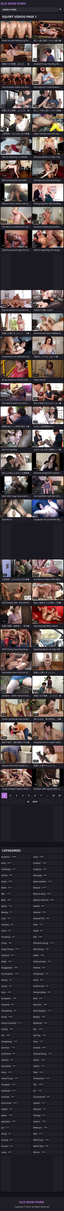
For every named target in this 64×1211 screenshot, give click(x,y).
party (38, 980)
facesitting (9, 1011)
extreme (8, 1004)
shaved (40, 1047)
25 (60, 795)
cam (6, 918)
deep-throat (10, 949)
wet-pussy (41, 1140)
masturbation (43, 881)
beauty (7, 912)
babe (6, 887)
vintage (39, 1115)
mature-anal (42, 894)
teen (38, 1072)
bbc (6, 894)
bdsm (7, 906)
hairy (7, 1072)
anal (6, 863)
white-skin (41, 1146)
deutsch (8, 955)
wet (38, 1134)
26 (28, 801)
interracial (9, 1103)
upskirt (39, 1103)
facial (7, 1017)
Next (35, 801)
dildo (7, 961)
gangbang (9, 1041)
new (38, 924)
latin (38, 857)
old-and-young (43, 943)
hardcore (9, 1091)
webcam (40, 1127)
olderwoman (42, 961)
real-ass (40, 1004)
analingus (8, 869)
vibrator (39, 1109)
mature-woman (44, 900)
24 (53, 795)
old (38, 937)
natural (40, 912)
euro (6, 992)
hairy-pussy (10, 1078)
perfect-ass (41, 986)
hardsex (8, 1097)
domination (10, 974)
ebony (7, 980)
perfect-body (42, 992)
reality (39, 1017)
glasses (7, 1060)
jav (5, 1127)
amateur (9, 857)
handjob (8, 1084)
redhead (40, 1023)
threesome (41, 1078)
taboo (39, 1060)
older (39, 955)
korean (7, 1146)
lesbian (40, 863)
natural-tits (42, 918)
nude (38, 931)
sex (38, 1029)
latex (6, 1152)
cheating (8, 937)
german (8, 1047)
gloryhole (8, 1066)
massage (40, 875)
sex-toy (40, 1035)
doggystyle (9, 967)
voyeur (39, 1121)
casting (7, 924)
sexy (38, 1041)
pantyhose (41, 974)
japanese (8, 1121)
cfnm (6, 931)
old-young (41, 949)
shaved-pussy (43, 1054)
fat (5, 1035)
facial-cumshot (11, 1023)
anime (7, 875)
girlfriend (8, 1054)
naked (39, 906)
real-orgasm (42, 1011)
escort (7, 986)
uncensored (41, 1097)
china (6, 943)
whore (39, 1152)
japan (7, 1115)
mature (40, 887)
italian (7, 1109)
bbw (6, 900)
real (38, 998)
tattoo (39, 1066)
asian (7, 881)
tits (38, 1084)
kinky (6, 1134)
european (9, 998)
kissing (7, 1140)
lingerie (40, 869)
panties (39, 967)
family (7, 1029)
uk (37, 1091)
